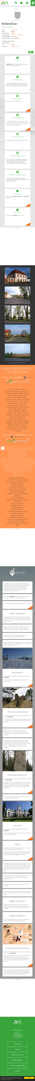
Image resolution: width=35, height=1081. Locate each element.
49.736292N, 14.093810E (17, 35)
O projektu (17, 1044)
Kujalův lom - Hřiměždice (17, 488)
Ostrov (23, 411)
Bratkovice (9, 391)
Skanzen (23, 452)
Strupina (23, 425)
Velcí (25, 429)
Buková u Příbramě (12, 393)
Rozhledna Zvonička (17, 513)
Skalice (20, 423)
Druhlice (26, 399)
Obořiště (17, 411)
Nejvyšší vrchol (20, 466)
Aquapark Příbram (23, 480)
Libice (26, 407)
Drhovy (20, 399)
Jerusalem (23, 403)
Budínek (21, 391)
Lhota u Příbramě (12, 407)
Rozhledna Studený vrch (17, 478)
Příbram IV (13, 417)
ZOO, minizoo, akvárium (12, 448)
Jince (16, 405)
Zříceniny (9, 463)
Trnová (20, 429)
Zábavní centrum (25, 470)
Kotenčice (9, 24)
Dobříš (10, 397)
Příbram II (17, 415)
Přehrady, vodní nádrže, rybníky (17, 455)
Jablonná (10, 403)
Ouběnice (9, 413)
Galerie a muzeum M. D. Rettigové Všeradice (17, 495)
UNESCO (31, 448)
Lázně (12, 466)
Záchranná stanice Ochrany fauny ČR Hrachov (17, 501)
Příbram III (25, 415)
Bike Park (28, 466)
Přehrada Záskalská (17, 504)
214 (12, 43)
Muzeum (16, 470)
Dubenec (10, 401)
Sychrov (24, 427)
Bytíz (21, 393)
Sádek (15, 423)
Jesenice (11, 405)
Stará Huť (11, 425)
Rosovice (26, 421)
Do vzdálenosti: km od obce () (17, 435)
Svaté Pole (17, 427)
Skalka (26, 423)
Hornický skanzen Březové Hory (17, 482)
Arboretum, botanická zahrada (11, 459)
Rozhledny (24, 459)
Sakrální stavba (17, 474)
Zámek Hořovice (17, 509)
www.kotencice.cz (15, 46)
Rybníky (9, 423)
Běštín (23, 389)
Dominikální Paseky (19, 397)
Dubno (16, 401)
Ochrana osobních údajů (17, 1065)
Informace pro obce (17, 1055)
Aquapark (23, 448)
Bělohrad (12, 389)
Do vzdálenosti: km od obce (12, 377)
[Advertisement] (17, 246)
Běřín (18, 389)
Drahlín (8, 399)
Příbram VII (9, 421)
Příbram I (10, 415)
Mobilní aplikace (17, 1060)
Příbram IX (21, 417)
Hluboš (26, 401)
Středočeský (14, 30)
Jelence (16, 403)
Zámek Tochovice (17, 506)
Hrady (30, 459)
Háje (21, 401)
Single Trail (8, 470)
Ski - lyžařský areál (14, 452)
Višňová (17, 431)
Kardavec (22, 405)
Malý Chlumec (21, 409)
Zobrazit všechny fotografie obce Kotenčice (17, 362)
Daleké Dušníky (12, 395)
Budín (16, 391)
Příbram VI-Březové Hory (17, 419)
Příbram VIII (18, 421)
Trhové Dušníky (12, 429)
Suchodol (10, 427)
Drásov (14, 399)
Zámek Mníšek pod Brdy (17, 521)
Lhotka (21, 407)
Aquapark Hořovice (17, 515)
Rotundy (31, 463)
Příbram (13, 33)
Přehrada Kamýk (17, 498)
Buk (27, 391)
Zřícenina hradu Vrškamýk (17, 490)
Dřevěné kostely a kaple (21, 463)
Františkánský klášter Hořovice (17, 511)
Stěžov (17, 425)
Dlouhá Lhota (23, 395)
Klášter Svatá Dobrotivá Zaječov (17, 519)
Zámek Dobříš (10, 480)
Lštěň (14, 409)
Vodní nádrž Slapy (17, 507)
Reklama (17, 1049)
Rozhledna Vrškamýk (17, 492)
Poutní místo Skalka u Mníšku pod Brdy (17, 524)
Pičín (14, 413)
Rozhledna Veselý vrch (17, 517)
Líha (9, 409)
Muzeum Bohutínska (17, 484)
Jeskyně (6, 466)
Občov (11, 411)
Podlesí (20, 413)
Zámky (3, 463)
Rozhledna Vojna (17, 486)
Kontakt (17, 1071)
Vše (3, 448)
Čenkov (26, 393)
